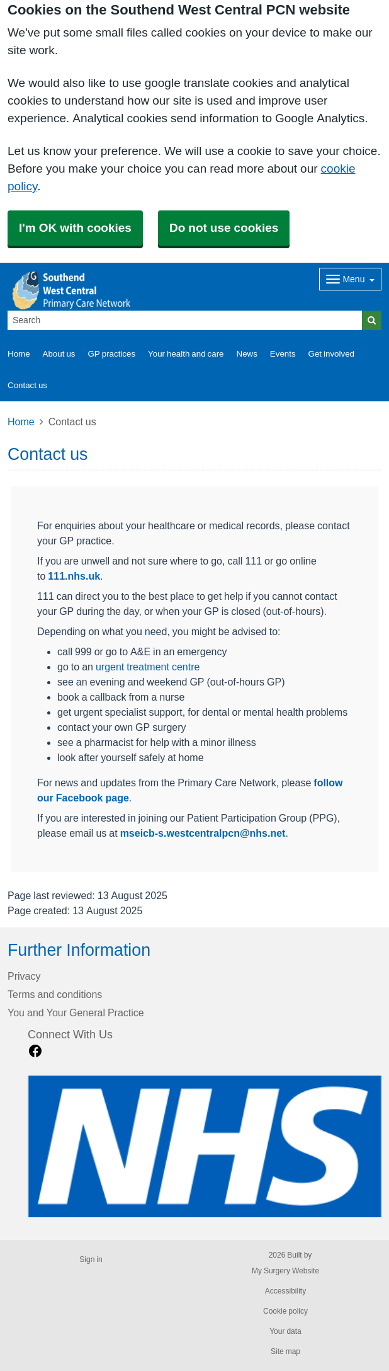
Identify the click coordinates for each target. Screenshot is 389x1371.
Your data (285, 1331)
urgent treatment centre (148, 667)
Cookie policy (285, 1311)
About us (59, 354)
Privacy (24, 976)
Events (283, 354)
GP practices (111, 354)
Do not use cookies (223, 228)
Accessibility (285, 1291)
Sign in (90, 1259)
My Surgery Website (285, 1271)
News (247, 354)
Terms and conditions (55, 994)
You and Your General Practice (76, 1012)
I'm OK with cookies (75, 228)
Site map (285, 1351)
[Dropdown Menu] (350, 279)
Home (21, 421)
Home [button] (19, 354)
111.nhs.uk (74, 576)
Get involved (331, 354)
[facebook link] (35, 1051)
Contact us (27, 385)
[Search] (185, 320)
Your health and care (185, 354)
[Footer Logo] (204, 1146)
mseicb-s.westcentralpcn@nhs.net (203, 833)
